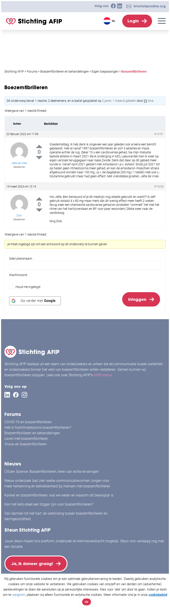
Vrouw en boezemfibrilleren (25, 443)
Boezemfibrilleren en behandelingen (32, 432)
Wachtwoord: (18, 275)
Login (133, 20)
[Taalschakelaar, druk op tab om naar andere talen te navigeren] (110, 21)
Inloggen (136, 300)
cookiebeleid (158, 595)
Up (39, 146)
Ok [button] (86, 602)
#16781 (159, 134)
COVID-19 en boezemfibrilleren (28, 421)
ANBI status (103, 374)
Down (39, 157)
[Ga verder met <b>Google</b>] (35, 302)
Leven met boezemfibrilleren (26, 437)
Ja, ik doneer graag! (33, 563)
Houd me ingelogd (27, 287)
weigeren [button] (18, 595)
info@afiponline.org (149, 6)
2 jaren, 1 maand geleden (119, 100)
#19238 (159, 186)
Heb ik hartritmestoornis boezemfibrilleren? (37, 426)
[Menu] (162, 21)
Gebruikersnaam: (21, 258)
